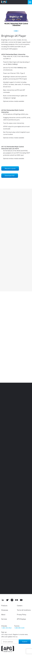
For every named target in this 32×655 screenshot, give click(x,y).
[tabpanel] (16, 17)
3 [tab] (17, 30)
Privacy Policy (21, 614)
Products (4, 605)
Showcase (4, 610)
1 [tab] (14, 30)
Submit (24, 641)
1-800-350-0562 (6, 628)
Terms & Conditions (24, 610)
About (3, 614)
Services (4, 619)
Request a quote (10, 168)
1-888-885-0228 (19, 628)
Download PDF (10, 175)
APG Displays (21, 619)
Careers (19, 605)
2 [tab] (16, 30)
